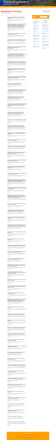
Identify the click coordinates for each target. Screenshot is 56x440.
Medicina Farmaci (11, 11)
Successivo (24, 428)
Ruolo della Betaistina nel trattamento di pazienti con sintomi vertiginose (36, 39)
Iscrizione (47, 12)
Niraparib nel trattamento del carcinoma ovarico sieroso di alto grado (16, 293)
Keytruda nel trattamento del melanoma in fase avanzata (15, 307)
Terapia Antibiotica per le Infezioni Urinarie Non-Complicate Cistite (36, 28)
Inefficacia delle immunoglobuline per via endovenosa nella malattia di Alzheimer (16, 346)
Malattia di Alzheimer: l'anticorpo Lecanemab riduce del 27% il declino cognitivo (16, 140)
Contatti (28, 434)
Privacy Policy (26, 438)
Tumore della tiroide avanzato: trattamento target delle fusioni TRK (45, 22)
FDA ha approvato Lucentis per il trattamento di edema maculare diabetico (15, 410)
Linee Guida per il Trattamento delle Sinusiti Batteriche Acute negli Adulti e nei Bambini (36, 36)
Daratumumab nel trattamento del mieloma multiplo (16, 119)
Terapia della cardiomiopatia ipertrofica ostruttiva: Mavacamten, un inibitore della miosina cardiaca (16, 245)
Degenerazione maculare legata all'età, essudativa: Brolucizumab (16, 232)
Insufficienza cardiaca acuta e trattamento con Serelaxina (15, 391)
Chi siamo (25, 434)
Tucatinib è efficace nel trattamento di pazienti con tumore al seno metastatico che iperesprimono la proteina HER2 (16, 167)
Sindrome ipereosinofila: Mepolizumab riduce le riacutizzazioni (15, 239)
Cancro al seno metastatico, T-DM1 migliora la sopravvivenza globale (15, 371)
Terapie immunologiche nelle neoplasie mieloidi (45, 31)
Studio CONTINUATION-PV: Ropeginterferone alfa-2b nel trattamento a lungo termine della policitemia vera (16, 40)
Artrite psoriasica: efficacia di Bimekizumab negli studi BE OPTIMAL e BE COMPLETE (17, 160)
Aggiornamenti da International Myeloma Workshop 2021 (45, 34)
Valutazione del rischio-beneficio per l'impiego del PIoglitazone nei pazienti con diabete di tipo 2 (16, 314)
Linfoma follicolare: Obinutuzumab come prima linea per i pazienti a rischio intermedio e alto (16, 252)
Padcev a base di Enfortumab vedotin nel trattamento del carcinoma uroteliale (16, 204)
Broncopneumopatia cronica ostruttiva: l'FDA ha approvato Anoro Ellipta (15, 340)
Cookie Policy (31, 438)
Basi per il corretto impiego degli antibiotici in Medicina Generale (36, 47)
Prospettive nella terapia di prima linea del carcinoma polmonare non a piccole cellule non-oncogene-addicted (45, 45)
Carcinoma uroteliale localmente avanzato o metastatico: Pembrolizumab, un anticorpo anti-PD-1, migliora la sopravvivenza (16, 272)
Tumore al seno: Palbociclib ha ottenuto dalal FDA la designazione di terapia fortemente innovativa (16, 334)
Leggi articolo (9, 21)
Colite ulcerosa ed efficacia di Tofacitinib (14, 416)
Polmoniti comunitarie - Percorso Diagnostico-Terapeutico (36, 26)
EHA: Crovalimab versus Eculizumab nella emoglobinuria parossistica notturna (14, 84)
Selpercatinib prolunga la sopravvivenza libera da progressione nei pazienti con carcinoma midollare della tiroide (16, 69)
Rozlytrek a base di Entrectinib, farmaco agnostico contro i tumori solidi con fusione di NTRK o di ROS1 (16, 146)
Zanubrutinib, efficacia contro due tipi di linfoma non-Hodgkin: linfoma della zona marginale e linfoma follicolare (16, 133)
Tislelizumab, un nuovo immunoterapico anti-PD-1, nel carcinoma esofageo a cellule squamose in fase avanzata (16, 218)
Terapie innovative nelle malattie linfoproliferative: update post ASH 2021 (45, 28)
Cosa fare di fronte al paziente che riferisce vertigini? (36, 42)
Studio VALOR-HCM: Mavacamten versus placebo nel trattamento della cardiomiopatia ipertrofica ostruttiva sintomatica (16, 153)
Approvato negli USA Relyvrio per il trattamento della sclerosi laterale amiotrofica (16, 173)
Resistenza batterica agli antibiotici (36, 44)
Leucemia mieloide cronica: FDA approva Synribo (16, 403)
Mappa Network (31, 434)
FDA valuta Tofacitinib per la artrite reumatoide (15, 421)
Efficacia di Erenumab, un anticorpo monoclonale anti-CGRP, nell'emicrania (16, 280)
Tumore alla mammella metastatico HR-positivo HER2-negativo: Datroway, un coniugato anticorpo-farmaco (16, 18)
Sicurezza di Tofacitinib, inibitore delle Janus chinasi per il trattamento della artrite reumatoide (16, 378)
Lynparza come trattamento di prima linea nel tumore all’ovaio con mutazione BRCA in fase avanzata (16, 327)
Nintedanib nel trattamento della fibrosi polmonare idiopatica (16, 320)
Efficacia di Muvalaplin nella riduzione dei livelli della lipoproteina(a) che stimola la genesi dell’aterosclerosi (16, 47)
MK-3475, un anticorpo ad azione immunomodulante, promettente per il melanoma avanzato (16, 384)
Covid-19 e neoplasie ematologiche (45, 48)
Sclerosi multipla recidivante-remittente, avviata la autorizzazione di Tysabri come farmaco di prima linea (17, 365)
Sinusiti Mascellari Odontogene (35, 31)
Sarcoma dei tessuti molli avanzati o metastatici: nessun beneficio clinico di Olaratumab (16, 259)
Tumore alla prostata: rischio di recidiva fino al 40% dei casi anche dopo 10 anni (16, 34)
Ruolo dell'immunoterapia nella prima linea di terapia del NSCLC (45, 36)
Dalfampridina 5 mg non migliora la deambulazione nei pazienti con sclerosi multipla (16, 398)
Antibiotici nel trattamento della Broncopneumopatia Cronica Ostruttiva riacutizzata (36, 22)
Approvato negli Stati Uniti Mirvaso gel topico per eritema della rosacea (16, 359)
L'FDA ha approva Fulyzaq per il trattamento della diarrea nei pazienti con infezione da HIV (16, 352)
